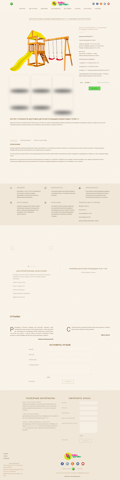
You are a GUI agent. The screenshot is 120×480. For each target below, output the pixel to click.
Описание (13, 140)
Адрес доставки (68, 418)
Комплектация (25, 140)
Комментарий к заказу (69, 423)
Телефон (32, 360)
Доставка (67, 8)
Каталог (22, 8)
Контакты (88, 8)
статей (24, 428)
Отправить (68, 382)
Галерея (98, 8)
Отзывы (5, 453)
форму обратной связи (32, 426)
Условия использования (62, 473)
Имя (31, 350)
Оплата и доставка (40, 140)
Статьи (5, 456)
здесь (42, 408)
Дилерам (44, 8)
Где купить (33, 8)
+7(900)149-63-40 (66, 468)
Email (31, 355)
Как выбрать (56, 8)
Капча (31, 382)
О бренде (6, 458)
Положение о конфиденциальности (79, 473)
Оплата (77, 8)
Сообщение (33, 365)
